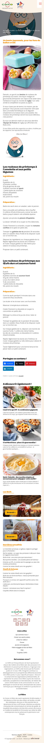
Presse (22, 642)
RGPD (24, 735)
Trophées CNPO (22, 653)
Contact (24, 736)
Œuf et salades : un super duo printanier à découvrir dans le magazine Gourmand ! (21, 554)
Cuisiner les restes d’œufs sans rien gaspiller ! (17, 566)
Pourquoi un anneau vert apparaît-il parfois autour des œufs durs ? (20, 581)
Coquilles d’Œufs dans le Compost (14, 591)
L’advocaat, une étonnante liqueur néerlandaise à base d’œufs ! (20, 585)
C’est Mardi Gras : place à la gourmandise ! (19, 442)
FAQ (22, 650)
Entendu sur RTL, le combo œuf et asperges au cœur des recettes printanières (21, 563)
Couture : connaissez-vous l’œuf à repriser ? (17, 588)
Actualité (12, 30)
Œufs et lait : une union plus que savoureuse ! (17, 557)
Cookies (30, 735)
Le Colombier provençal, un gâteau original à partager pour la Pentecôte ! (20, 550)
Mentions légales (17, 735)
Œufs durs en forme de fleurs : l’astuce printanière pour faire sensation (21, 576)
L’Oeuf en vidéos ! (22, 640)
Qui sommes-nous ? (22, 635)
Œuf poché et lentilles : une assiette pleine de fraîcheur (20, 560)
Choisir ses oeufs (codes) (22, 637)
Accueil (5, 30)
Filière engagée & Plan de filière (22, 647)
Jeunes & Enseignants (22, 645)
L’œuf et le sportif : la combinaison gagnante (20, 410)
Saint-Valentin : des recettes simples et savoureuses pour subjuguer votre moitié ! (19, 478)
